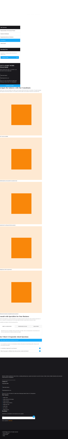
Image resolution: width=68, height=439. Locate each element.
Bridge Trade (5, 397)
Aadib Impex (5, 406)
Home (24, 2)
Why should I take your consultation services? (9, 340)
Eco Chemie (5, 407)
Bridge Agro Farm (6, 404)
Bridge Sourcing (6, 409)
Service (32, 14)
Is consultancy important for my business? (9, 348)
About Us (29, 2)
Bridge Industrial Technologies (8, 399)
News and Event (53, 2)
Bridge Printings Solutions (7, 402)
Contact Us (66, 2)
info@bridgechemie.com (4, 78)
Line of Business (36, 2)
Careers (60, 2)
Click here (10, 420)
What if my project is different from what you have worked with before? (15, 351)
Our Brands (44, 2)
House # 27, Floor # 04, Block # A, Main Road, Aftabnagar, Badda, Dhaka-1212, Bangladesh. (19, 393)
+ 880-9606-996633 (3, 75)
